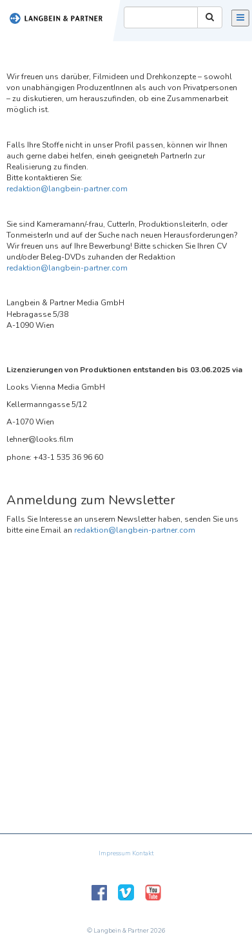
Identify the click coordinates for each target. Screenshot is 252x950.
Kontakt (142, 853)
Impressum (115, 853)
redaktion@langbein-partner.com (67, 189)
